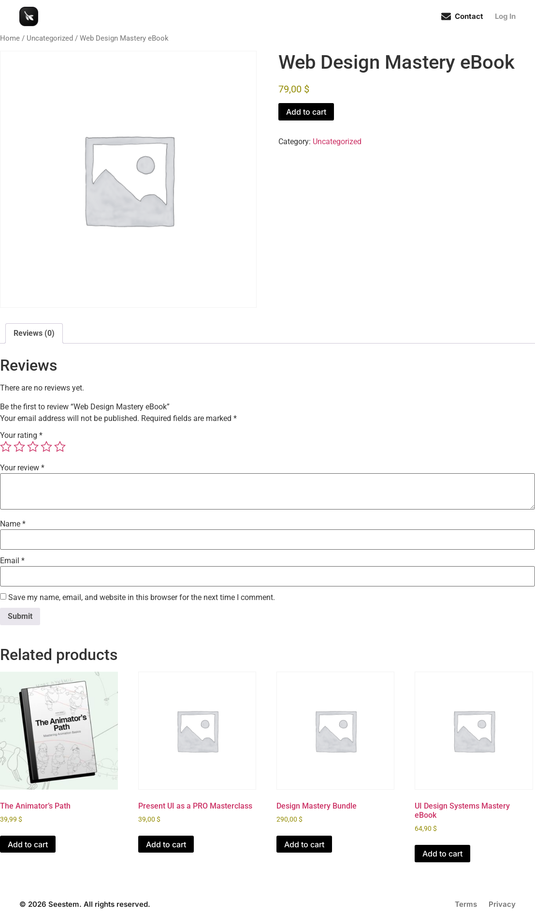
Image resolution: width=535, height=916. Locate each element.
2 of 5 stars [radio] (19, 446)
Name (13, 524)
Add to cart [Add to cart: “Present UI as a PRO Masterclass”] (166, 844)
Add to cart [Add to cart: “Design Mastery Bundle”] (304, 844)
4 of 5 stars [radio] (46, 446)
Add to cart (306, 112)
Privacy (502, 904)
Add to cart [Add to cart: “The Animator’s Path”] (28, 844)
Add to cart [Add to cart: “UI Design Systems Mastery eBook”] (442, 853)
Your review (22, 468)
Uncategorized (50, 38)
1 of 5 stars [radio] (6, 446)
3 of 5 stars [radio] (33, 446)
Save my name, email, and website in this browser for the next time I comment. (141, 597)
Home (10, 38)
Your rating (21, 435)
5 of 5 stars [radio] (60, 446)
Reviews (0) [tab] (34, 333)
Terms (466, 904)
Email (12, 561)
